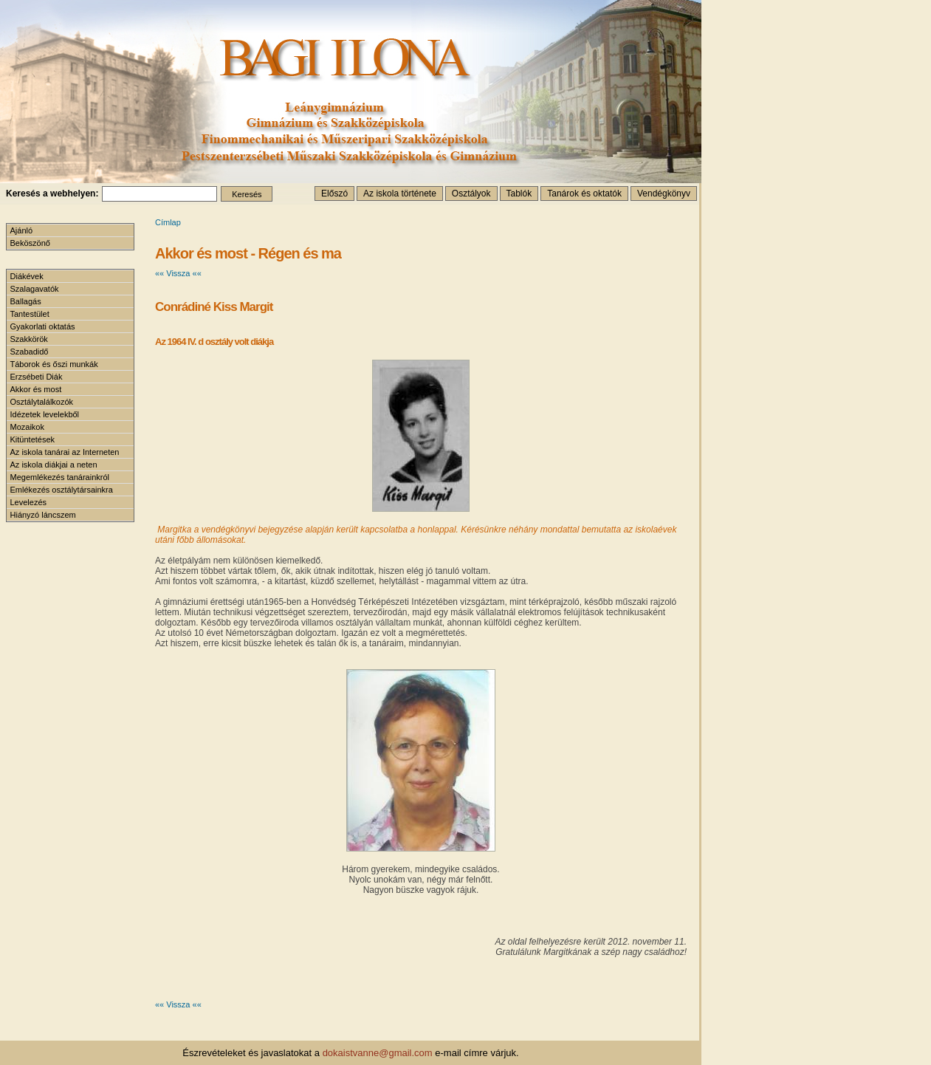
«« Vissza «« (178, 273)
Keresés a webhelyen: (52, 193)
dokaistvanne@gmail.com (378, 1052)
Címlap (168, 222)
